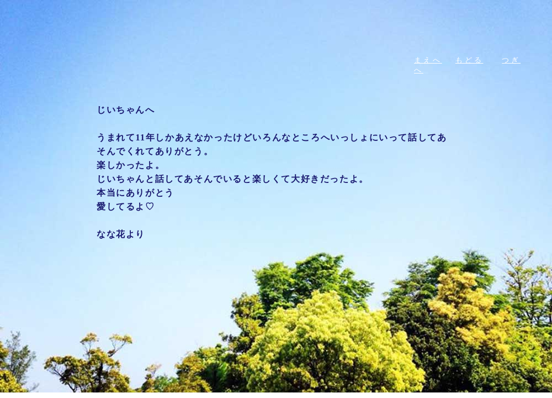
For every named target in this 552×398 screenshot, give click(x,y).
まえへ (428, 60)
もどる (469, 60)
